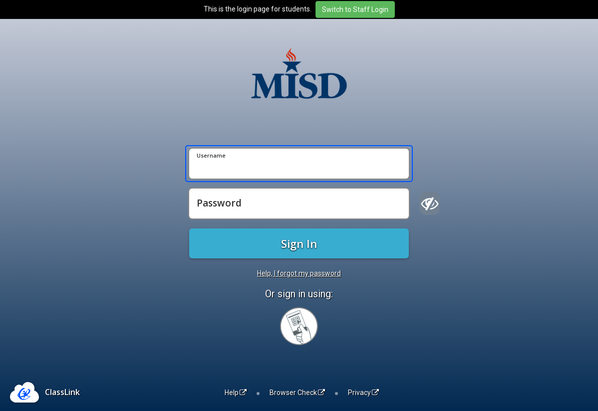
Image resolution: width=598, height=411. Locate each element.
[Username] (299, 164)
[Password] (299, 203)
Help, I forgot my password (299, 273)
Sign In (299, 243)
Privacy (363, 393)
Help (236, 393)
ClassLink (62, 392)
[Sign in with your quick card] (299, 326)
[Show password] (429, 203)
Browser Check (297, 393)
